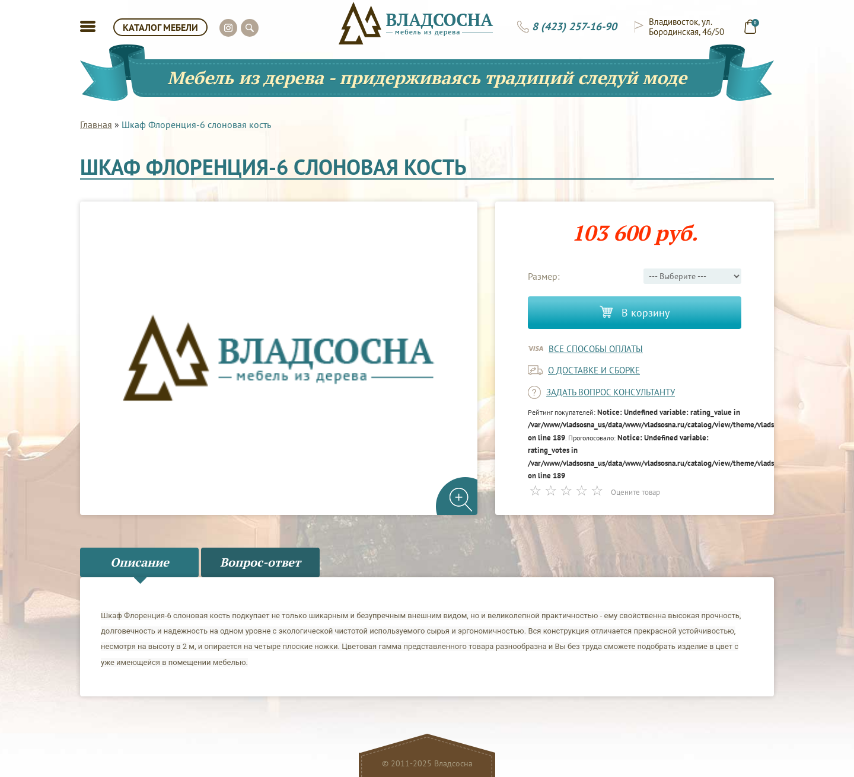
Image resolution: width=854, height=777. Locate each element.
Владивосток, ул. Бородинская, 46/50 (686, 27)
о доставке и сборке (594, 370)
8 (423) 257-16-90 (574, 27)
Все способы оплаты (596, 348)
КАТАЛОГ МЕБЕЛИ (160, 27)
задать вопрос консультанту (610, 392)
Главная (96, 124)
